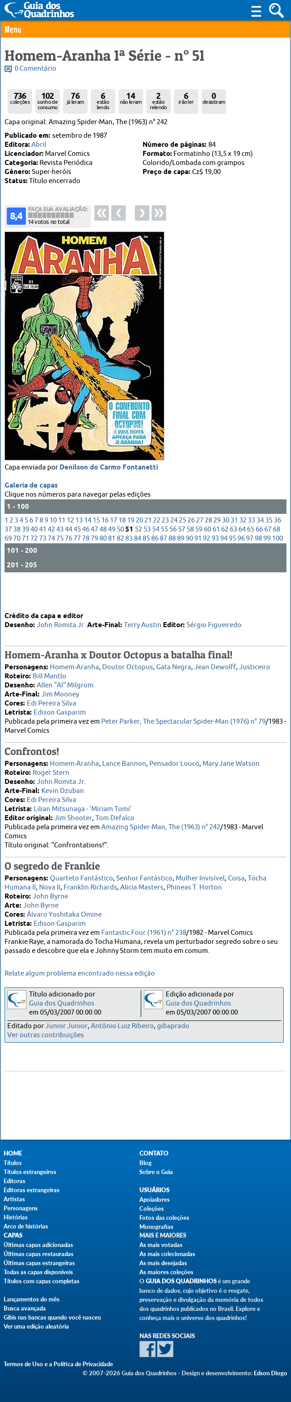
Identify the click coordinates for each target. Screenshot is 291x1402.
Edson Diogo (270, 1373)
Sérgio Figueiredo (214, 623)
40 (34, 555)
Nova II (49, 885)
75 (60, 564)
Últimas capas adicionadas (38, 1244)
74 (51, 564)
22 (156, 546)
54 (155, 555)
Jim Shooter (73, 816)
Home (13, 1153)
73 (42, 564)
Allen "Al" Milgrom (65, 683)
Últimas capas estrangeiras (39, 1263)
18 (122, 546)
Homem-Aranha (74, 665)
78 (85, 564)
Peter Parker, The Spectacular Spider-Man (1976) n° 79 (183, 719)
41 (42, 555)
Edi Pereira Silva (51, 701)
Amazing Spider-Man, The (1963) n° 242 (160, 825)
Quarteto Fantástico (81, 876)
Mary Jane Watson (231, 761)
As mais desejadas (163, 1263)
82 (120, 564)
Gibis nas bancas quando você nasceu (52, 1317)
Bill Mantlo (49, 674)
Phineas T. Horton (194, 885)
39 (25, 555)
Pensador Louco (174, 761)
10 (53, 546)
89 (180, 564)
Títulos (13, 1162)
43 (60, 555)
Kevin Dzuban (62, 788)
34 (260, 546)
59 (198, 555)
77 (77, 564)
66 (259, 555)
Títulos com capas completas (41, 1281)
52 (138, 555)
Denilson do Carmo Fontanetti (108, 493)
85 (146, 564)
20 (139, 546)
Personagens (21, 1208)
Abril (38, 144)
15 (96, 546)
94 (223, 564)
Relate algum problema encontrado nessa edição (80, 973)
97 (249, 564)
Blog (145, 1162)
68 (276, 555)
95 (232, 564)
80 (103, 564)
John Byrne (50, 894)
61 (216, 555)
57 (181, 555)
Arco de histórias (26, 1226)
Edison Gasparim (60, 710)
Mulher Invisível (200, 876)
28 (208, 546)
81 (111, 564)
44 (68, 555)
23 (165, 546)
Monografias (156, 1226)
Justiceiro (254, 665)
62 (224, 555)
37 (8, 555)
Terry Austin (143, 623)
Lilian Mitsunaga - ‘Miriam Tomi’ (83, 807)
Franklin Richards (90, 885)
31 (234, 546)
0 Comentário (35, 68)
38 (16, 555)
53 (147, 555)
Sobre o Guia (156, 1171)
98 (258, 564)
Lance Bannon (124, 761)
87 (163, 564)
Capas (13, 1235)
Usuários (154, 1190)
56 (173, 555)
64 (242, 555)
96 (241, 564)
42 (51, 555)
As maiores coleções (166, 1272)
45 (77, 555)
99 (267, 564)
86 (154, 564)
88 (172, 564)
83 (129, 564)
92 (206, 564)
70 (16, 564)
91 (198, 564)
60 (207, 555)
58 (190, 555)
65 (250, 555)
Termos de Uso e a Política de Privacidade (58, 1364)
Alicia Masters (141, 885)
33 (251, 546)
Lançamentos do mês (31, 1299)
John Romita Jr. (61, 623)
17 (113, 546)
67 (267, 555)
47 (94, 555)
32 (243, 546)
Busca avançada (25, 1308)
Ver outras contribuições (45, 1035)
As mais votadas (160, 1244)
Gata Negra (173, 665)
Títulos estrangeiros (30, 1171)
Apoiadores (154, 1199)
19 (130, 546)
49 (111, 555)
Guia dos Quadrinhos (61, 1003)
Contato (153, 1153)
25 (182, 546)
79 (94, 564)
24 (174, 546)
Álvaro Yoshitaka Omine (64, 912)
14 (87, 546)
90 (189, 564)
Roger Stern (51, 770)
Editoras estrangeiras (31, 1190)
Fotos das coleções (164, 1217)
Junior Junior (66, 1026)
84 (137, 564)
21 (148, 546)
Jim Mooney (60, 692)
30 (225, 546)
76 (68, 564)
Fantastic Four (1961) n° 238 (143, 930)
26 (191, 546)
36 (277, 546)
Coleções (151, 1208)
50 (120, 555)
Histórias (16, 1217)
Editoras (14, 1180)
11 (61, 546)
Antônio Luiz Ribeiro (122, 1026)
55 (164, 555)
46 (85, 555)
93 (215, 564)
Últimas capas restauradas (39, 1253)
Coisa (236, 876)
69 (8, 564)
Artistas (14, 1199)
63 (233, 555)
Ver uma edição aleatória (36, 1326)
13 (79, 546)
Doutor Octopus (127, 665)
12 (70, 546)
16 (105, 546)
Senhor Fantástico (144, 876)
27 (199, 546)
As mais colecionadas (167, 1253)
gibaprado (173, 1026)
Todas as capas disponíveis (38, 1272)
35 (268, 546)
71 (25, 564)
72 (34, 564)
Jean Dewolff (215, 665)
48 (103, 555)
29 (217, 546)
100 (277, 564)
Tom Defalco (114, 816)
